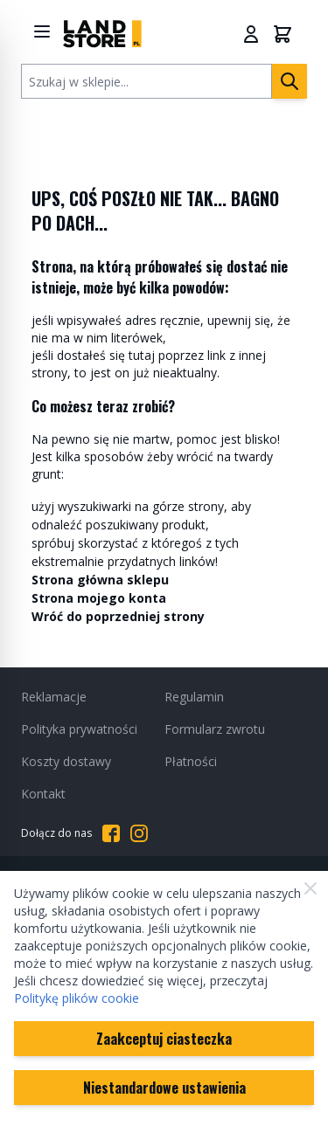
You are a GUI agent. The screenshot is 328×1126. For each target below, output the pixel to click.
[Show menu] (42, 31)
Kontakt (43, 793)
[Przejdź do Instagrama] (139, 833)
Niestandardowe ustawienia (164, 1087)
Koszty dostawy (66, 761)
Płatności (190, 761)
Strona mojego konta (98, 598)
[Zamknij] (310, 888)
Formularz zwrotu (214, 729)
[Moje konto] (251, 34)
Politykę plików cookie (76, 998)
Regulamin (194, 696)
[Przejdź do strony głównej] (102, 33)
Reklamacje (54, 696)
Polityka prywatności (79, 729)
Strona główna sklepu (100, 579)
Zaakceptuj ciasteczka (164, 1038)
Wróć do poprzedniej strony (118, 616)
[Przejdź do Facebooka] (111, 833)
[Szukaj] (289, 81)
